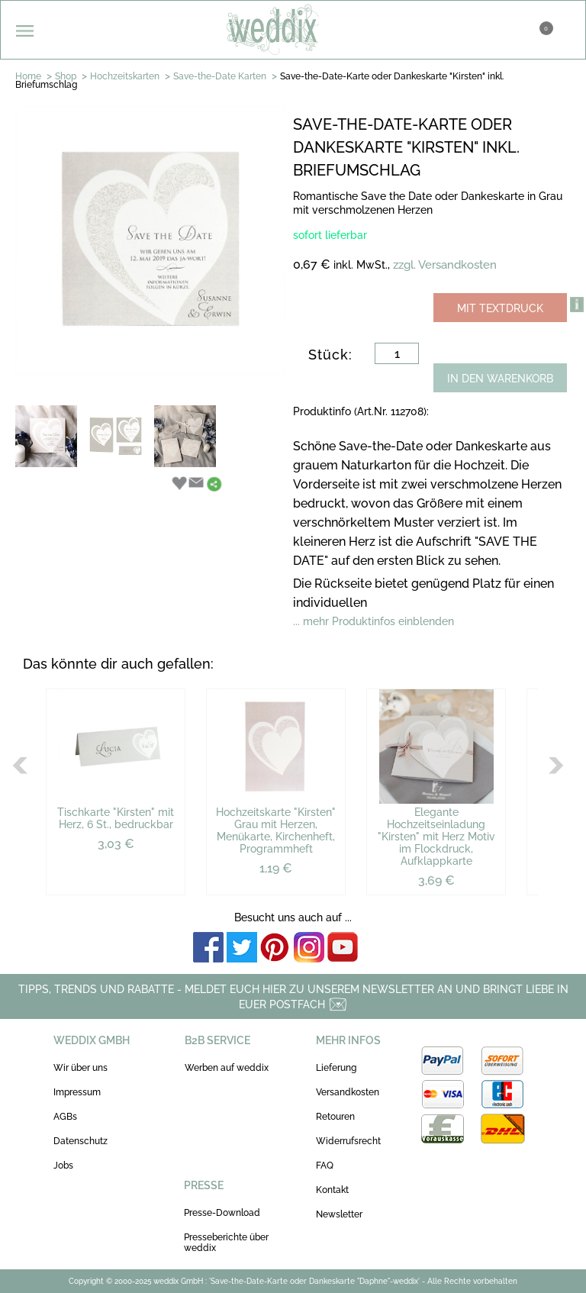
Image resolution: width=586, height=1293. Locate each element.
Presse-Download (222, 1213)
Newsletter (339, 1214)
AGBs (65, 1116)
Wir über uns (80, 1067)
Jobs (63, 1165)
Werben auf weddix (227, 1067)
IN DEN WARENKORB (500, 378)
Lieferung (336, 1067)
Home (28, 76)
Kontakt (332, 1190)
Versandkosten (347, 1092)
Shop (65, 76)
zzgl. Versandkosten (445, 265)
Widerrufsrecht (348, 1141)
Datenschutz (80, 1141)
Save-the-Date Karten (219, 76)
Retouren (335, 1116)
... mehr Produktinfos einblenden (373, 621)
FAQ (324, 1165)
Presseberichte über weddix (226, 1242)
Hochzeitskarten (124, 76)
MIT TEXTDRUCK (500, 308)
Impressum (77, 1092)
